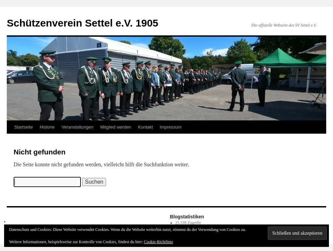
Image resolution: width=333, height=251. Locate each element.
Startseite (23, 127)
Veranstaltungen (77, 127)
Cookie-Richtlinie (158, 241)
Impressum (170, 127)
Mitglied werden (115, 127)
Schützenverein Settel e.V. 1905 (82, 23)
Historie (47, 127)
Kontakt (145, 127)
